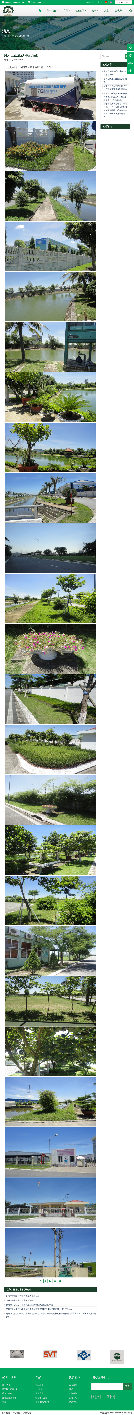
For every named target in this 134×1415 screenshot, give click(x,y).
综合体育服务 (41, 1398)
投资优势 (73, 1402)
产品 (66, 10)
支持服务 (73, 1393)
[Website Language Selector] (123, 2)
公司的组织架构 (9, 1398)
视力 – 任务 (7, 1393)
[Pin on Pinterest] (55, 1281)
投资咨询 (81, 10)
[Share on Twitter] (45, 1281)
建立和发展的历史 (10, 1389)
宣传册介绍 (89, 2)
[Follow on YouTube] (112, 1397)
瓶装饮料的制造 (42, 1402)
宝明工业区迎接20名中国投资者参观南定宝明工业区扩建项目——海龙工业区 (39, 1309)
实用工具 (73, 1398)
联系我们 (119, 10)
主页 (4, 36)
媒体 (95, 10)
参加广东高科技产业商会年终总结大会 (22, 1296)
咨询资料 (73, 1385)
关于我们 (52, 10)
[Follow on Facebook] (93, 1397)
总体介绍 (6, 1385)
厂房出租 (39, 1389)
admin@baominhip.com (14, 2)
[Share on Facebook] (41, 1281)
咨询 (71, 1389)
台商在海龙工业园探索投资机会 (19, 1300)
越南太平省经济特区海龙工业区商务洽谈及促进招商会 (29, 1305)
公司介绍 (99, 2)
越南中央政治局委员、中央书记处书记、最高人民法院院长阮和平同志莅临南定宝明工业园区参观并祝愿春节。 (115, 110)
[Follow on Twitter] (98, 1397)
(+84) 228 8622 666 (39, 2)
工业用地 (39, 1385)
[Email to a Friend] (50, 1281)
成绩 (4, 1402)
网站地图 (16, 1413)
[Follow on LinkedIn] (108, 1397)
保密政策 (27, 1413)
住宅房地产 (40, 1393)
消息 (106, 10)
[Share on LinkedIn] (60, 1281)
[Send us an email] (103, 1397)
